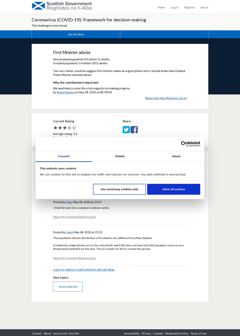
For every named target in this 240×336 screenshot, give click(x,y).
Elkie (69, 202)
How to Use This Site (66, 333)
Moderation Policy (176, 333)
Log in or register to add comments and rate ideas (83, 269)
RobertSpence (65, 92)
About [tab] (176, 156)
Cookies (158, 333)
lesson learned (68, 286)
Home (161, 7)
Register (189, 7)
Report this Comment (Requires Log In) (74, 216)
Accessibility (132, 333)
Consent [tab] (64, 156)
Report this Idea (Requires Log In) (166, 98)
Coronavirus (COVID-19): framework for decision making (89, 19)
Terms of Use (198, 333)
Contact (37, 333)
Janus (69, 232)
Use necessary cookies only (119, 189)
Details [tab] (120, 156)
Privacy (146, 333)
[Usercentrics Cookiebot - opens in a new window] (183, 144)
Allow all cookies (173, 189)
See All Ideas (76, 34)
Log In (174, 7)
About (204, 7)
